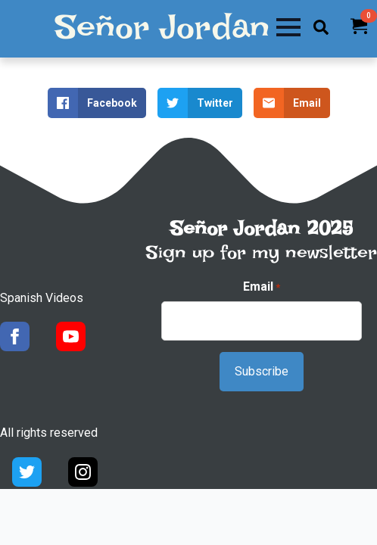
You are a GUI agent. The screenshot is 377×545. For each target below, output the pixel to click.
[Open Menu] (288, 27)
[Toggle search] (321, 27)
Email (261, 286)
